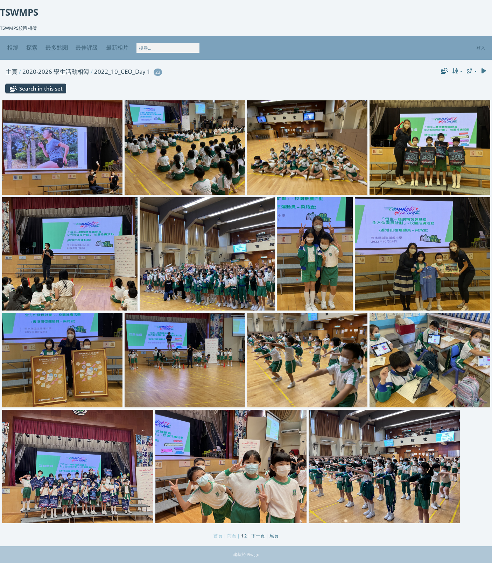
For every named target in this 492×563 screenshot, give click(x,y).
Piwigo (253, 554)
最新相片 (117, 47)
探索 (31, 47)
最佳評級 (87, 47)
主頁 (11, 71)
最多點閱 (56, 47)
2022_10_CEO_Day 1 (122, 71)
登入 (480, 48)
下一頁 (258, 536)
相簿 (12, 47)
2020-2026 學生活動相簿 (55, 71)
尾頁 (274, 536)
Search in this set (41, 88)
